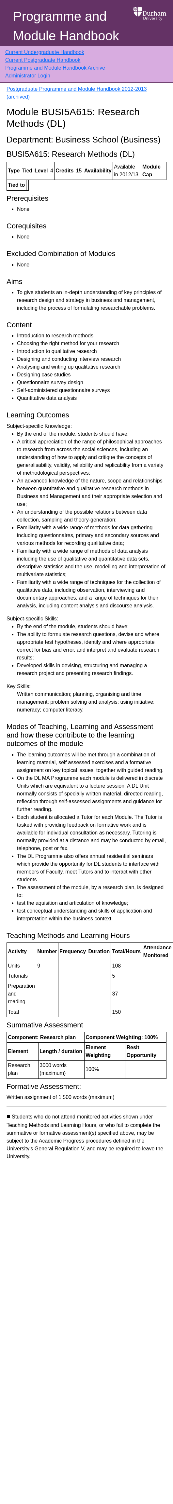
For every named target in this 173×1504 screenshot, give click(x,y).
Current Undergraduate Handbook (44, 52)
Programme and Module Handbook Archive (55, 68)
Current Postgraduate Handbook (42, 60)
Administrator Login (27, 75)
